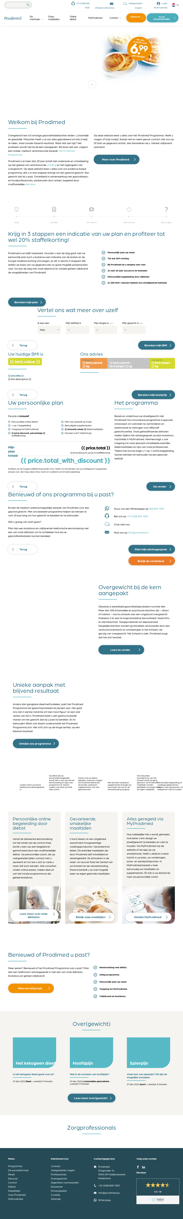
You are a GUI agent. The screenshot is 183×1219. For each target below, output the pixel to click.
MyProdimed (95, 17)
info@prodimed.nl (138, 532)
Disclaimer (57, 1186)
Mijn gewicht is (132, 322)
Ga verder (159, 486)
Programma (15, 1165)
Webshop (135, 17)
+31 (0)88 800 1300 (83, 5)
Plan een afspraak (30, 988)
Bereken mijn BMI (155, 345)
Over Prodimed (17, 1194)
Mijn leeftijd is (73, 322)
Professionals (58, 1174)
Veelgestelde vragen (135, 5)
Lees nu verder (120, 649)
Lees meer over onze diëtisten (34, 915)
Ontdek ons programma (35, 743)
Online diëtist (73, 18)
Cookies (55, 1194)
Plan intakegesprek (162, 18)
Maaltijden (14, 1190)
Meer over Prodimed (115, 159)
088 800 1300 (156, 508)
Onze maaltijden (54, 18)
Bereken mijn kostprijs (152, 394)
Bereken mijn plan (26, 302)
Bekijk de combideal (151, 561)
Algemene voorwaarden (65, 1182)
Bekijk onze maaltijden (90, 917)
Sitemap (56, 1198)
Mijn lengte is (103, 322)
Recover (13, 1178)
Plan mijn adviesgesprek (151, 549)
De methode (35, 18)
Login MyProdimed (160, 5)
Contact (114, 17)
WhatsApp (104, 1199)
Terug (23, 345)
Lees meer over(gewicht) (90, 1098)
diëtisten (30, 184)
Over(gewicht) (59, 1178)
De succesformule (18, 1170)
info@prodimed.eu (104, 7)
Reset (11, 1174)
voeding (51, 164)
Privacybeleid (59, 1190)
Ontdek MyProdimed (147, 917)
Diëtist (12, 1186)
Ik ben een (43, 322)
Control (12, 1182)
